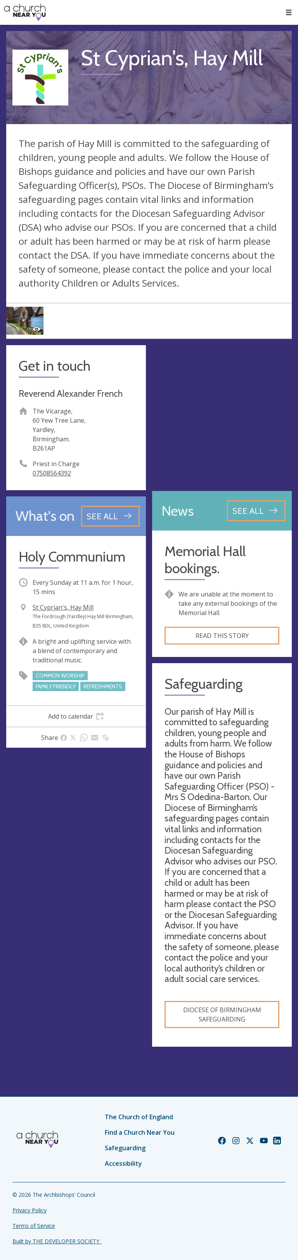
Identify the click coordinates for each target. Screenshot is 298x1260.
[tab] (76, 716)
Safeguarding (125, 1148)
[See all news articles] (256, 510)
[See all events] (110, 516)
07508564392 (52, 473)
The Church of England (139, 1117)
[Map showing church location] (222, 415)
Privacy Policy (29, 1210)
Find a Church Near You (140, 1132)
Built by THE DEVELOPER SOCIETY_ (57, 1241)
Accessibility (123, 1163)
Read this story (222, 635)
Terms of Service (33, 1225)
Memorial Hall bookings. (205, 559)
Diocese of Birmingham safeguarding (222, 1014)
